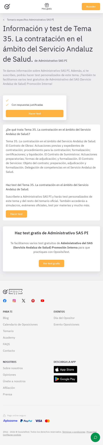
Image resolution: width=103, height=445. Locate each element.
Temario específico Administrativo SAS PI (30, 19)
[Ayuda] (95, 437)
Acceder (91, 6)
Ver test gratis (51, 263)
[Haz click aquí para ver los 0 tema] (16, 214)
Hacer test (35, 113)
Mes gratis (47, 6)
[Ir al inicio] (7, 6)
